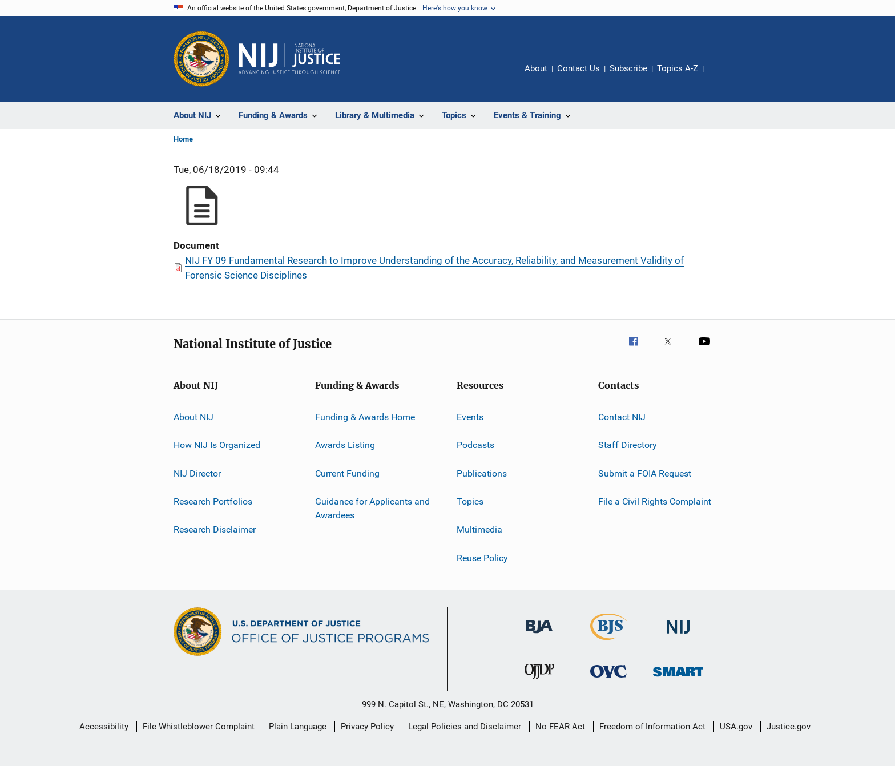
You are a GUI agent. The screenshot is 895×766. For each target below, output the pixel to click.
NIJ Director (197, 473)
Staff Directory (627, 445)
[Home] (289, 58)
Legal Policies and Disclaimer (464, 726)
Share (721, 76)
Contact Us (578, 68)
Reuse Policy (482, 558)
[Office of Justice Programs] (201, 59)
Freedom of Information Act (652, 726)
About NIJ (193, 417)
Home (183, 139)
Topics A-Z (677, 68)
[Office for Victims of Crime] (608, 679)
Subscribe (628, 68)
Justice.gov (789, 726)
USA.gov (736, 726)
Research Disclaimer (215, 529)
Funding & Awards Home (365, 417)
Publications (482, 473)
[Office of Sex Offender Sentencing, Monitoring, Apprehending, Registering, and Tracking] (678, 678)
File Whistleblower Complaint (199, 726)
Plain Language (297, 726)
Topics (470, 501)
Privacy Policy (367, 726)
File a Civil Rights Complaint (654, 501)
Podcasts (475, 445)
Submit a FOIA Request (644, 473)
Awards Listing (345, 445)
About (536, 68)
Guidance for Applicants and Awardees (372, 508)
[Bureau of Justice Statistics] (608, 642)
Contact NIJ (622, 417)
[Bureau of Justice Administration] (539, 635)
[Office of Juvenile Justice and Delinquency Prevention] (539, 681)
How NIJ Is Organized (217, 445)
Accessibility (103, 726)
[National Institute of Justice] (678, 635)
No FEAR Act (560, 726)
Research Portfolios (213, 501)
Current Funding (347, 473)
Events (470, 417)
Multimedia (479, 529)
